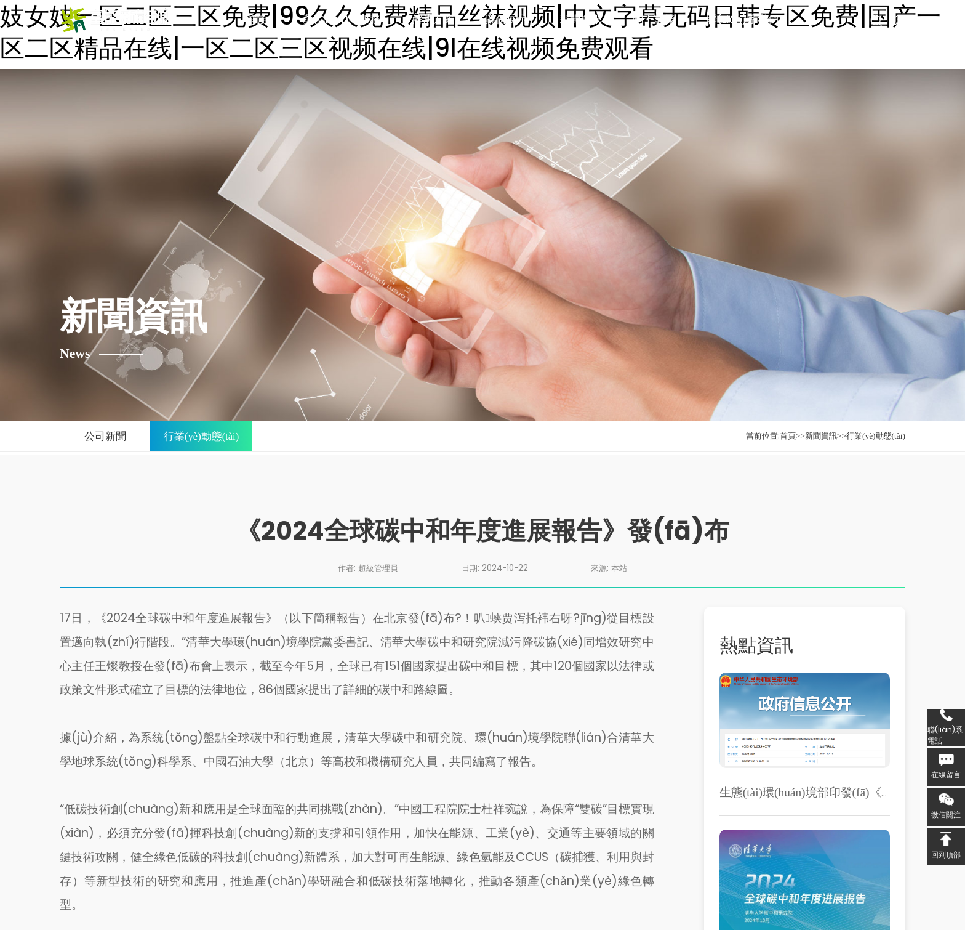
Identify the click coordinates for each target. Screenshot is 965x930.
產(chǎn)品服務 (341, 19)
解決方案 (433, 19)
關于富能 (654, 19)
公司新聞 (105, 436)
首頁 (259, 19)
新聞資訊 (580, 19)
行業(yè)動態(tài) (201, 436)
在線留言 (946, 774)
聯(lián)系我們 (743, 19)
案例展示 (506, 19)
